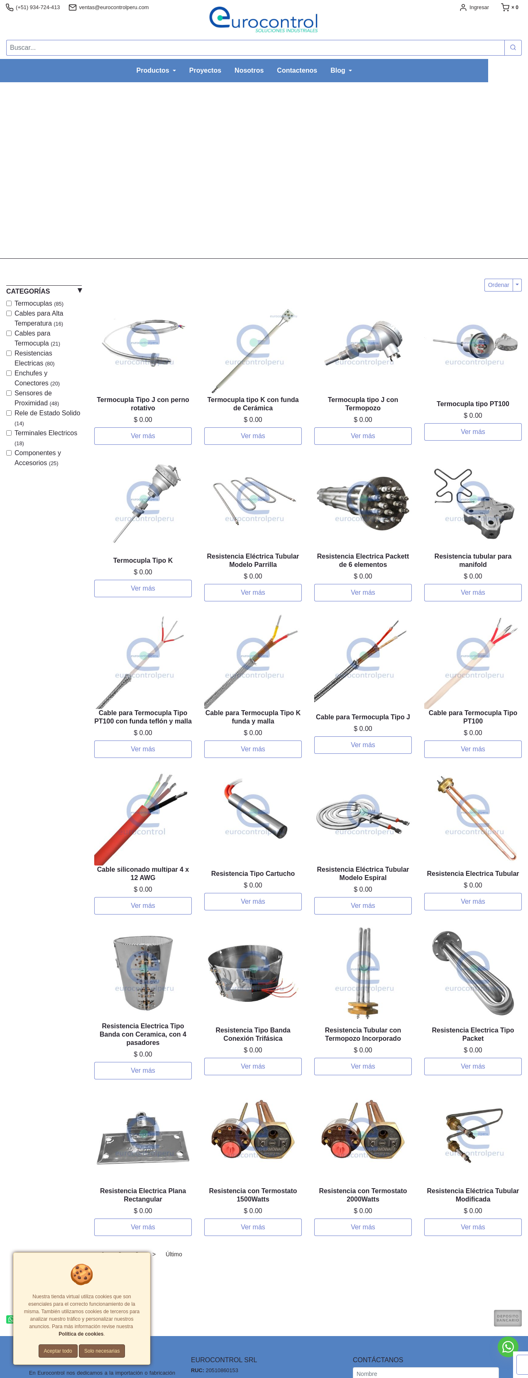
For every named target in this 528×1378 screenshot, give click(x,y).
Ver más (143, 435)
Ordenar (498, 285)
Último (174, 1254)
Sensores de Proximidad (37, 398)
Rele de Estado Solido (47, 418)
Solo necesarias (102, 1351)
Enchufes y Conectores (37, 378)
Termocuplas (39, 303)
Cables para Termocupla (37, 338)
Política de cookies (81, 1334)
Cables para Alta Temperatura (39, 318)
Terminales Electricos (46, 437)
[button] (39, 170)
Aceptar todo (58, 1351)
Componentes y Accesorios (38, 457)
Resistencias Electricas (35, 358)
